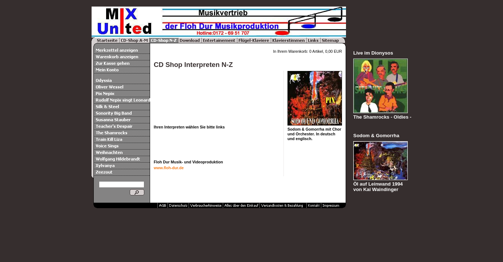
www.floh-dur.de (169, 168)
